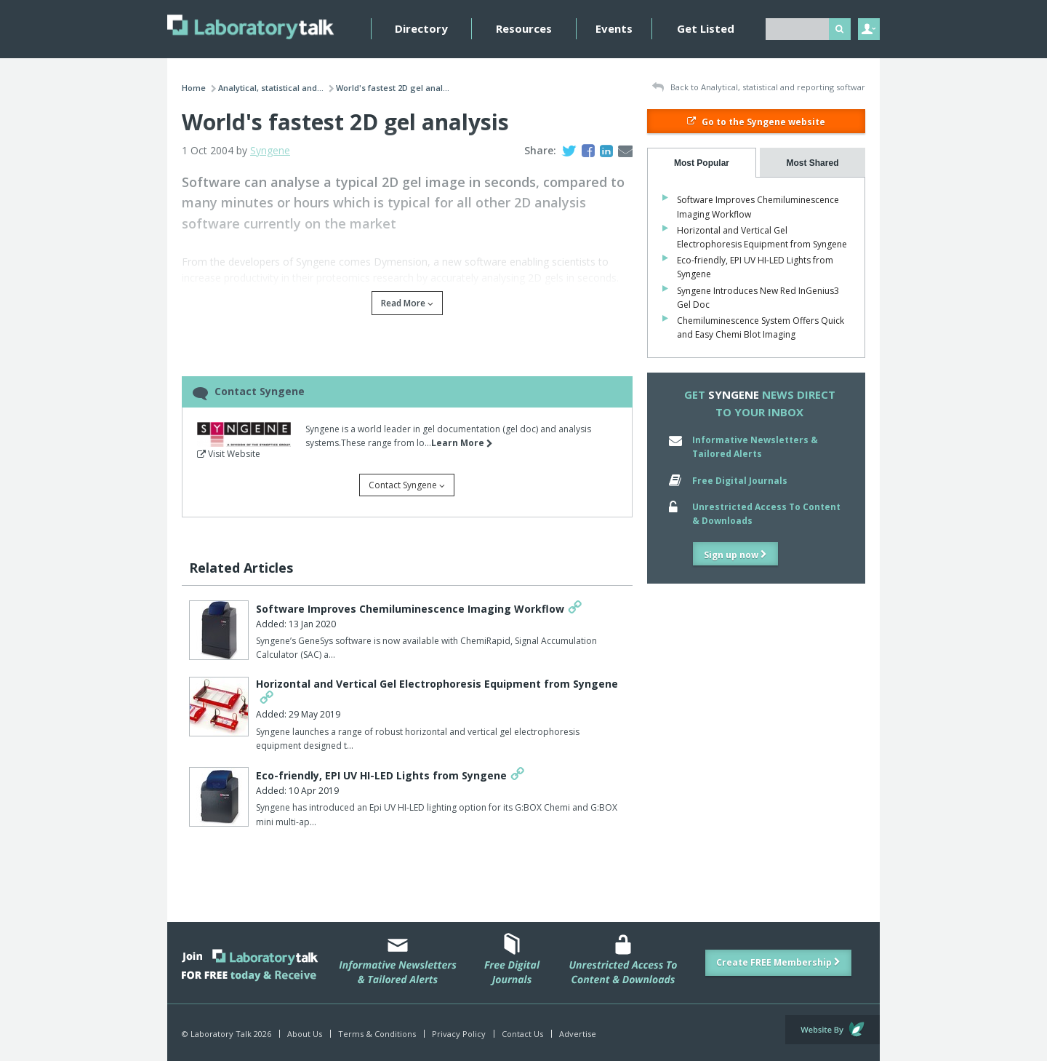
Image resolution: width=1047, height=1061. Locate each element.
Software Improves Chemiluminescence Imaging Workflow (410, 609)
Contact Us (522, 1034)
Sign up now (735, 555)
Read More (407, 303)
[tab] (701, 163)
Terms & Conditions (377, 1034)
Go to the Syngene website (756, 122)
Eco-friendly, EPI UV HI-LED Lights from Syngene (381, 775)
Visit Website (228, 454)
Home (194, 87)
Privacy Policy (459, 1034)
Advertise (577, 1034)
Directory (421, 28)
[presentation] (701, 163)
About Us (304, 1034)
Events (614, 28)
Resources (524, 28)
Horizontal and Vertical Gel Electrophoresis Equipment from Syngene (437, 684)
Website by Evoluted (832, 1029)
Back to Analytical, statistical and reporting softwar (758, 88)
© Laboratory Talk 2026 (226, 1034)
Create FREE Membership (778, 962)
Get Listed (705, 28)
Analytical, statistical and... (271, 87)
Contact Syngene (407, 485)
